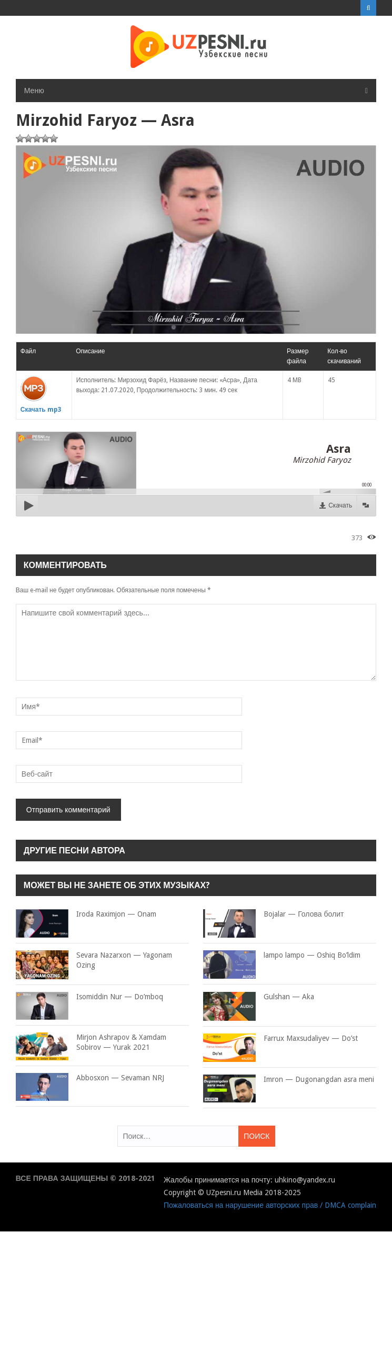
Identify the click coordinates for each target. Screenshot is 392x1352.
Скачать (340, 505)
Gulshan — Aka (258, 997)
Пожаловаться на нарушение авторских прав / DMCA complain (270, 1205)
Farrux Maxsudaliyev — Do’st (280, 1038)
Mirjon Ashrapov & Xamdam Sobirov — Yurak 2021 (91, 1042)
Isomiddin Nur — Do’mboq (89, 997)
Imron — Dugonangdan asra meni (288, 1080)
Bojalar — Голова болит (273, 914)
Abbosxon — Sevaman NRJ (90, 1078)
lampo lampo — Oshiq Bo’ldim (281, 955)
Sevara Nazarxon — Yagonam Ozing (94, 960)
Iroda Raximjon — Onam (86, 914)
